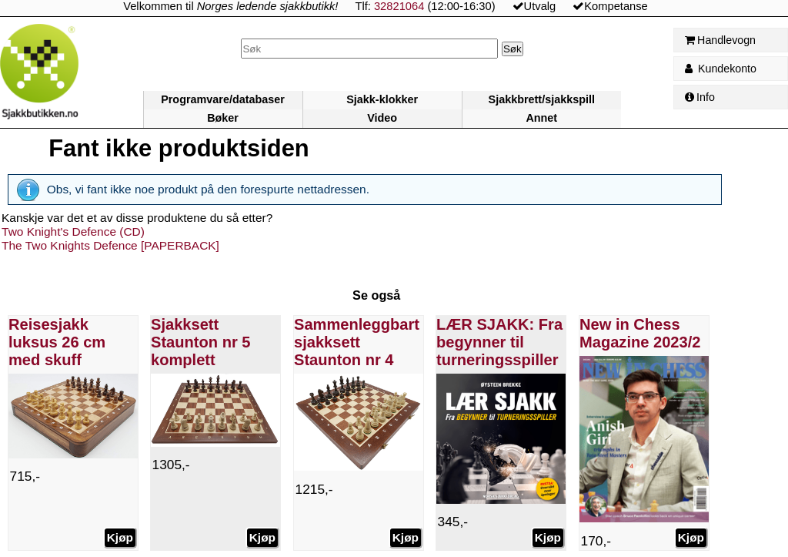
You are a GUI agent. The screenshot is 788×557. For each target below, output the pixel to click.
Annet (541, 118)
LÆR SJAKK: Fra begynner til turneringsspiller (499, 342)
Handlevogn (720, 40)
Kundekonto (720, 68)
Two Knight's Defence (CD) (73, 231)
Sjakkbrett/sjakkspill (542, 99)
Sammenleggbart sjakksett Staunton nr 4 (356, 342)
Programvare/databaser (223, 99)
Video (382, 118)
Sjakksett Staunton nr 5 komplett (201, 342)
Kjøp (119, 537)
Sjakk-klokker (382, 99)
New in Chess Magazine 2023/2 (639, 333)
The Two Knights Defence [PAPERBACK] (110, 245)
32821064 (399, 6)
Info (700, 97)
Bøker (223, 118)
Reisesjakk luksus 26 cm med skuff (56, 342)
